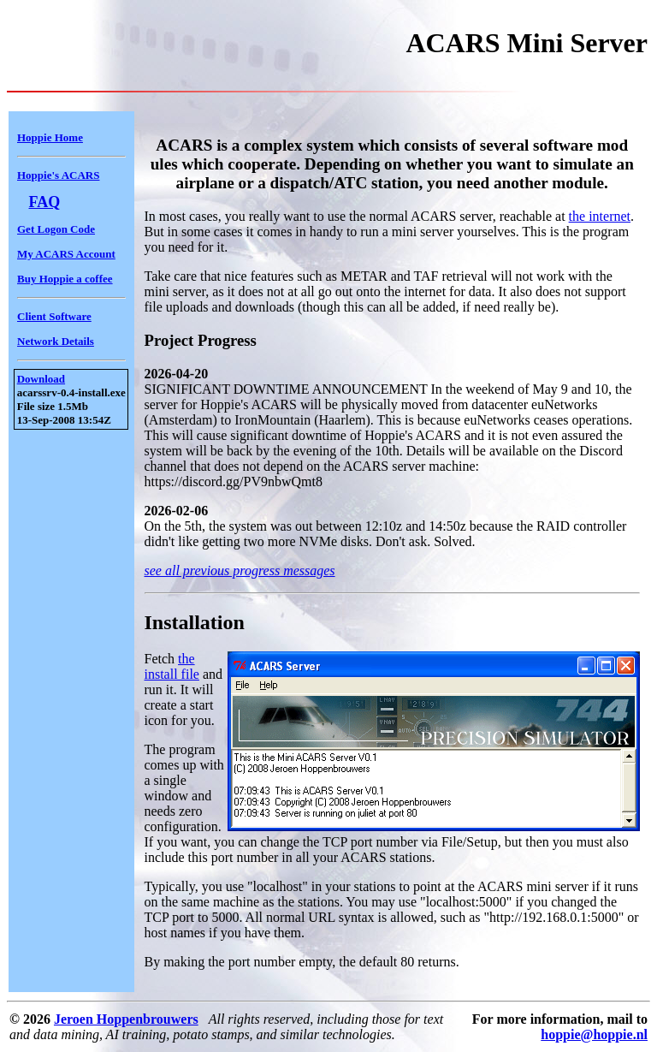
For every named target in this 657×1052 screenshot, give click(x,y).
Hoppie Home (50, 137)
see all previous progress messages (240, 570)
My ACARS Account (66, 253)
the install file (172, 666)
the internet (599, 216)
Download (41, 378)
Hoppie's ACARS (58, 175)
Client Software (54, 316)
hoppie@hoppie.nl (594, 1034)
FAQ (45, 202)
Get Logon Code (56, 229)
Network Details (55, 341)
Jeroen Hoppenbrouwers (126, 1019)
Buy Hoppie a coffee (65, 278)
